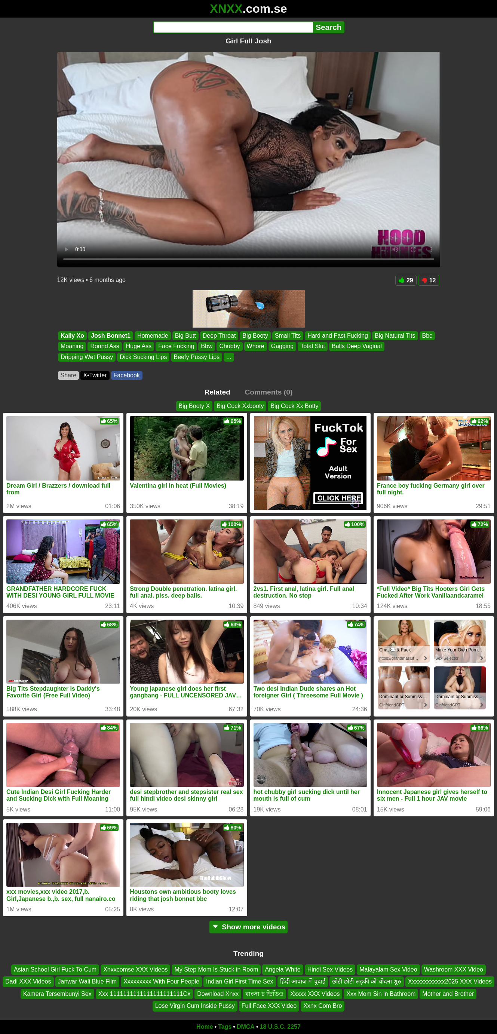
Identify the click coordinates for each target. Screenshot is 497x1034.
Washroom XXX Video (453, 969)
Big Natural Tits (395, 335)
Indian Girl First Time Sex (239, 981)
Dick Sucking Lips (143, 357)
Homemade (152, 335)
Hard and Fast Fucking (337, 335)
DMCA (246, 1027)
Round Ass (104, 346)
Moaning (72, 346)
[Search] (233, 27)
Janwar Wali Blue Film (87, 981)
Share (69, 375)
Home (204, 1027)
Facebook (127, 375)
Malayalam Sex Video (388, 969)
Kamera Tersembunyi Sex (57, 993)
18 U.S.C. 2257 (280, 1027)
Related (217, 392)
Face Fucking (176, 346)
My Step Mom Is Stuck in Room (216, 969)
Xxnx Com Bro (322, 1006)
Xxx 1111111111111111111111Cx (144, 993)
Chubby (229, 346)
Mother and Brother (448, 993)
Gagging (282, 346)
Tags (224, 1027)
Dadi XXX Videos (28, 981)
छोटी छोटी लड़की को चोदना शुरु (366, 981)
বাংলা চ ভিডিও (264, 993)
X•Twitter (95, 375)
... (228, 357)
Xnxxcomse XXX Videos (135, 969)
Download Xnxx (218, 993)
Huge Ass (138, 346)
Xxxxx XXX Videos (315, 993)
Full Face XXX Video (269, 1006)
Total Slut (312, 346)
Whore (255, 346)
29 (406, 280)
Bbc (427, 335)
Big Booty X (194, 406)
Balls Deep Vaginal (357, 346)
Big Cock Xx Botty (294, 406)
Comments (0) (268, 392)
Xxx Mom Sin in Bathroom (380, 993)
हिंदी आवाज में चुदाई (302, 981)
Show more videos (248, 927)
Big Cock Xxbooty (240, 406)
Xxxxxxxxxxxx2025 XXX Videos (450, 981)
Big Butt (185, 335)
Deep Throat (219, 335)
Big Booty (255, 335)
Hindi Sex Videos (330, 969)
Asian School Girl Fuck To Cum (55, 969)
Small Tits (287, 335)
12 (428, 280)
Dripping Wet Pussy (87, 357)
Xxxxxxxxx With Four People (161, 981)
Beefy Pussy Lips (197, 357)
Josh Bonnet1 (111, 335)
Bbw (206, 346)
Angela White (282, 969)
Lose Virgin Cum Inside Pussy (195, 1006)
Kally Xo (72, 335)
